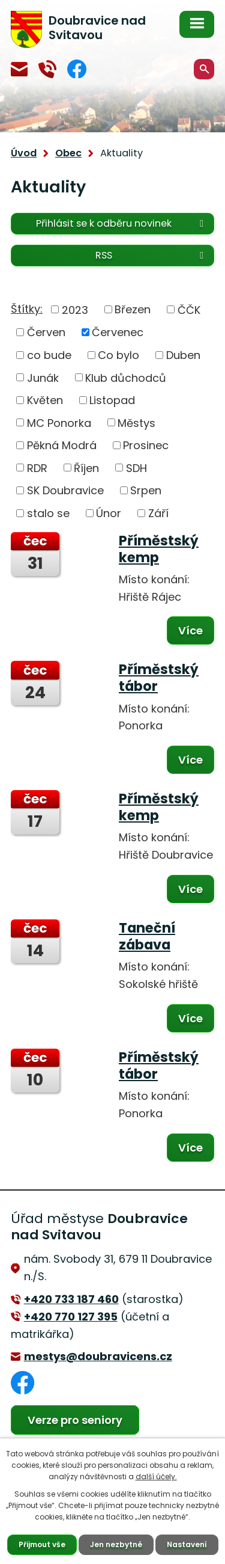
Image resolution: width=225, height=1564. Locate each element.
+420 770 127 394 (47, 69)
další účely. (156, 1476)
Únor (108, 513)
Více (190, 630)
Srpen (145, 490)
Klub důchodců (125, 377)
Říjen (86, 467)
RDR (37, 467)
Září (158, 513)
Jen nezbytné (116, 1544)
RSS (151, 255)
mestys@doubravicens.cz (19, 69)
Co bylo (118, 355)
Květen (45, 400)
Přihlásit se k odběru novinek (122, 223)
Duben (183, 355)
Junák (43, 377)
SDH (136, 467)
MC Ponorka (59, 422)
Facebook (76, 69)
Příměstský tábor (159, 678)
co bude (49, 355)
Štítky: (27, 308)
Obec (68, 153)
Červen (46, 332)
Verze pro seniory (75, 1420)
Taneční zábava (147, 936)
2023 (75, 309)
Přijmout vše (42, 1544)
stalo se (48, 513)
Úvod (24, 153)
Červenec (117, 332)
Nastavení (187, 1544)
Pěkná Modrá (62, 445)
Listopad (112, 400)
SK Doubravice (65, 490)
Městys (136, 422)
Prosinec (146, 445)
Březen (133, 309)
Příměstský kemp (159, 549)
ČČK (189, 309)
